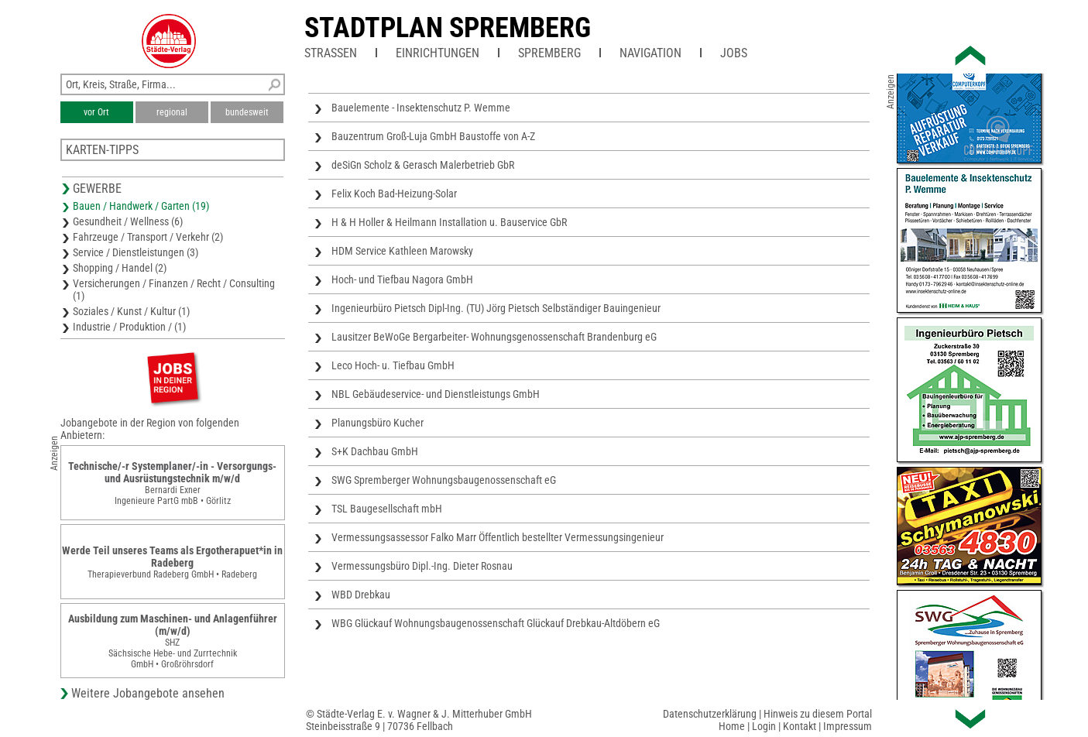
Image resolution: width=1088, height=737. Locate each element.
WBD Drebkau (360, 594)
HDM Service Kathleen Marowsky (402, 251)
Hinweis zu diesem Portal (818, 714)
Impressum (847, 726)
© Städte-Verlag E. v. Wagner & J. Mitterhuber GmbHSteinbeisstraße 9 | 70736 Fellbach (419, 720)
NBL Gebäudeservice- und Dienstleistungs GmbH (435, 394)
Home (732, 726)
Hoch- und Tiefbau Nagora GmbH (402, 279)
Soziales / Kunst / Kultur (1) (131, 311)
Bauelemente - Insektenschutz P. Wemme (420, 107)
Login (764, 726)
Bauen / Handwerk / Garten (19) (141, 206)
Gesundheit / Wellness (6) (128, 221)
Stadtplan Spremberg (447, 28)
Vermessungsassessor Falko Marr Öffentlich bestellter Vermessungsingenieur (497, 537)
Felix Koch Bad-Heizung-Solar (394, 193)
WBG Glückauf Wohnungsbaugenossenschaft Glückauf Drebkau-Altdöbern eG (495, 623)
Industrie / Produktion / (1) (129, 327)
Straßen (330, 53)
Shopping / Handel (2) (119, 268)
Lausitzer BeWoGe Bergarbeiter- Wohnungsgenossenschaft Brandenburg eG (494, 337)
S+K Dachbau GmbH (374, 451)
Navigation (650, 53)
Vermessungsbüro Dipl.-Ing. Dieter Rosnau (422, 566)
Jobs (733, 53)
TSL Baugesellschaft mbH (386, 508)
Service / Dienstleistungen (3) (135, 252)
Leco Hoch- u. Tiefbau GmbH (393, 365)
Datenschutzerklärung (710, 714)
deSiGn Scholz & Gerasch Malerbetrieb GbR (422, 165)
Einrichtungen (437, 53)
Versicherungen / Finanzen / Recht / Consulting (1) (174, 289)
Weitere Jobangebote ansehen (148, 693)
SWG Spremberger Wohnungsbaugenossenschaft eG (443, 480)
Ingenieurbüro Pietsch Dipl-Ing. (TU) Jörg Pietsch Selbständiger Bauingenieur (496, 308)
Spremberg (549, 53)
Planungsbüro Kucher (377, 422)
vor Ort (96, 112)
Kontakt (799, 726)
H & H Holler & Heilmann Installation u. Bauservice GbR (449, 222)
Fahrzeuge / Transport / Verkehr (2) (148, 237)
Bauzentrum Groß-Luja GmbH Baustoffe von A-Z (433, 136)
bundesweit (247, 112)
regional (171, 112)
